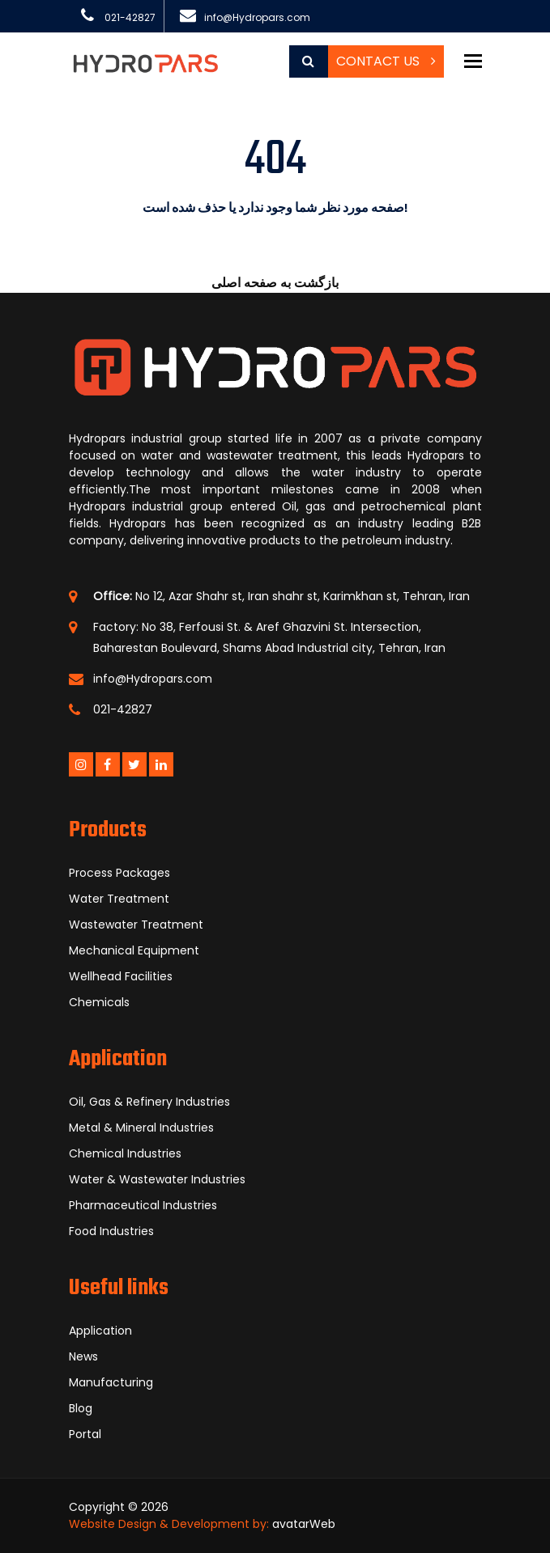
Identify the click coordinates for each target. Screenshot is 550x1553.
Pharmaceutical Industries (143, 1205)
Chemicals (99, 1002)
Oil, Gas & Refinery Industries (149, 1102)
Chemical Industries (125, 1153)
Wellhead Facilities (121, 976)
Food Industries (111, 1231)
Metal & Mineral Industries (141, 1127)
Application (100, 1330)
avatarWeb (303, 1524)
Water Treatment (119, 899)
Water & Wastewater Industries (157, 1179)
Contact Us (386, 61)
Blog (80, 1408)
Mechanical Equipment (134, 950)
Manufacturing (111, 1382)
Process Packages (119, 873)
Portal (85, 1434)
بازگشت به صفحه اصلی (275, 283)
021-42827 (130, 17)
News (83, 1356)
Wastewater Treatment (136, 924)
